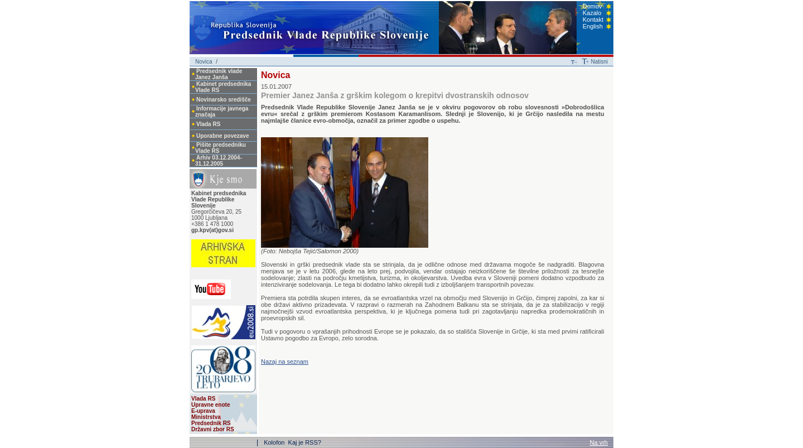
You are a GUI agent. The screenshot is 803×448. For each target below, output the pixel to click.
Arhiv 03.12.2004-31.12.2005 (218, 161)
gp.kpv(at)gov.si (212, 230)
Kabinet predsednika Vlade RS (223, 87)
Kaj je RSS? (304, 442)
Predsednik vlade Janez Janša (218, 74)
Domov (592, 6)
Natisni (599, 62)
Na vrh (599, 442)
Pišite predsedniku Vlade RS (220, 148)
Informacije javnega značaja (221, 111)
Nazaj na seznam (284, 361)
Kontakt (593, 19)
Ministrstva (206, 417)
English (593, 26)
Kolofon (275, 442)
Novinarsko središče (223, 100)
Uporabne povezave (222, 136)
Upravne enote (210, 405)
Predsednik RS (211, 423)
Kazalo (592, 12)
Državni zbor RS (212, 429)
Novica (203, 62)
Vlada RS (208, 124)
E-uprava (203, 411)
